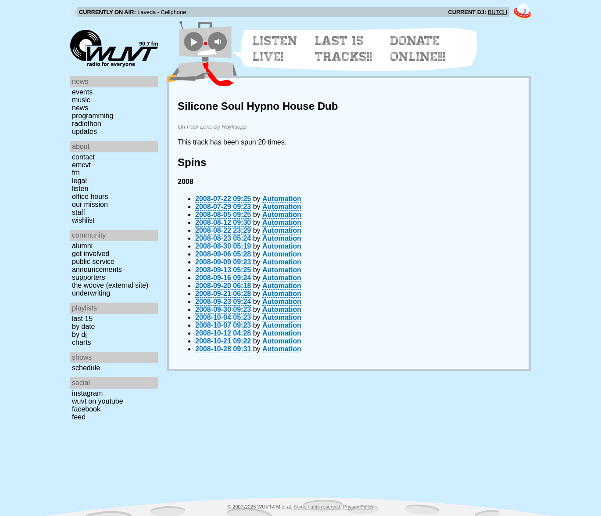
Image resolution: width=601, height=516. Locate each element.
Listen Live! (275, 49)
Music (81, 100)
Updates (84, 131)
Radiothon (86, 123)
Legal (79, 180)
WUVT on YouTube (97, 401)
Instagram (87, 393)
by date (83, 326)
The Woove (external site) (110, 285)
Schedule (86, 368)
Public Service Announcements (97, 265)
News (80, 108)
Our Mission (90, 204)
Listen (80, 188)
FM (76, 173)
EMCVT (81, 165)
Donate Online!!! (418, 49)
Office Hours (90, 196)
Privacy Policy (358, 506)
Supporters (88, 277)
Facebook (86, 409)
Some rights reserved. (317, 506)
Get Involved (90, 253)
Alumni (82, 245)
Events (82, 92)
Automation (281, 198)
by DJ (79, 334)
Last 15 (82, 318)
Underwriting (91, 293)
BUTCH (497, 12)
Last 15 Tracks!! (343, 49)
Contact (83, 157)
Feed (79, 417)
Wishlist (83, 220)
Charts (81, 342)
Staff (78, 212)
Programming (92, 115)
